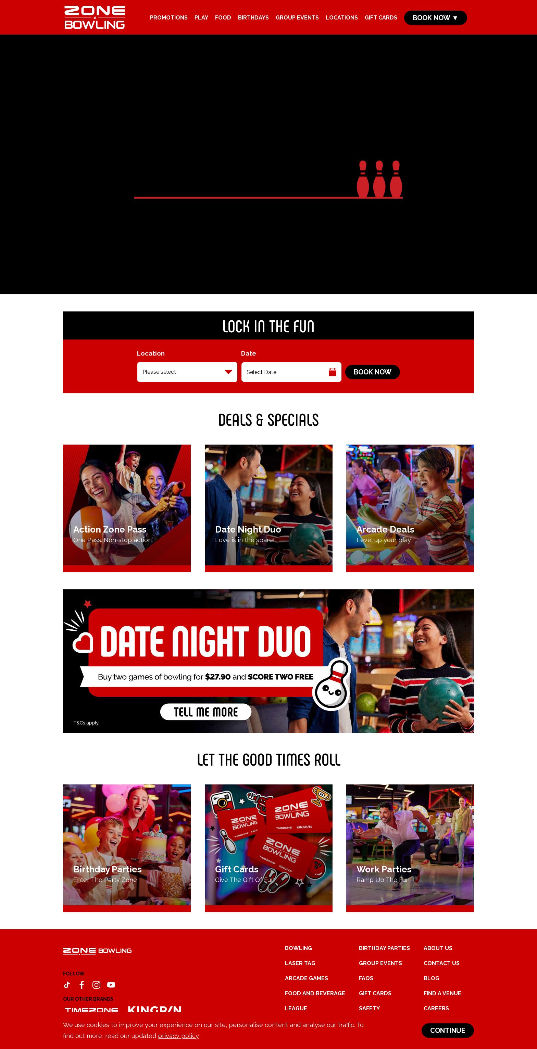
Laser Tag (300, 963)
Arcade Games (306, 978)
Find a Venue (442, 993)
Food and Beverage (315, 993)
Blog (431, 978)
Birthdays (253, 17)
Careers (436, 1008)
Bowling (298, 948)
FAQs (366, 978)
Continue (447, 1030)
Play (201, 17)
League (296, 1008)
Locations (342, 17)
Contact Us (442, 963)
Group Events (297, 17)
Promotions (169, 17)
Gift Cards (381, 17)
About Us (438, 948)
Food (223, 17)
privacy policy (178, 1035)
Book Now (372, 372)
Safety (369, 1008)
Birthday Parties (384, 948)
